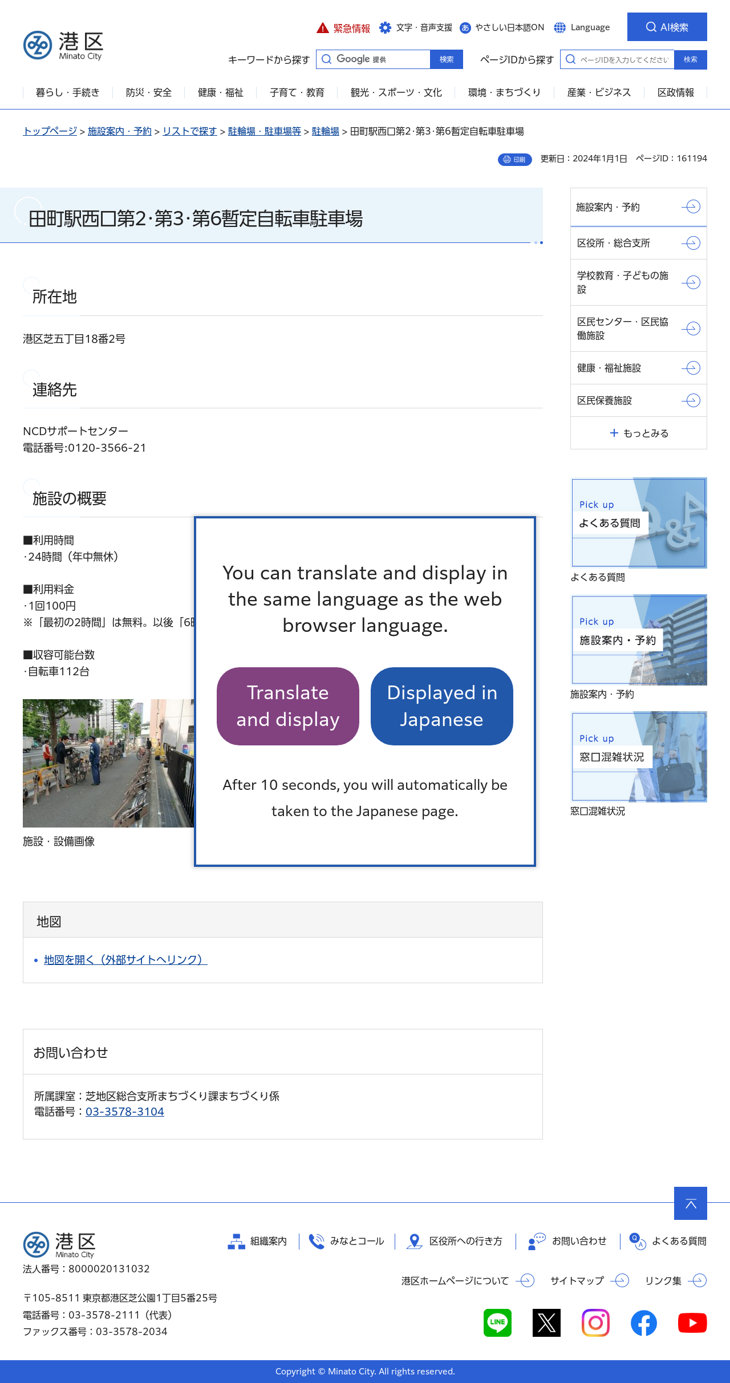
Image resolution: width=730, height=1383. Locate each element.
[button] (343, 27)
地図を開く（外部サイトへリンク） (126, 960)
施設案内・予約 (120, 131)
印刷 (519, 160)
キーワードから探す (326, 59)
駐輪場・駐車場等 (264, 131)
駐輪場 (325, 131)
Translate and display (288, 706)
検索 (690, 59)
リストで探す (190, 131)
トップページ (50, 131)
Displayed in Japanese (442, 706)
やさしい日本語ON (510, 27)
